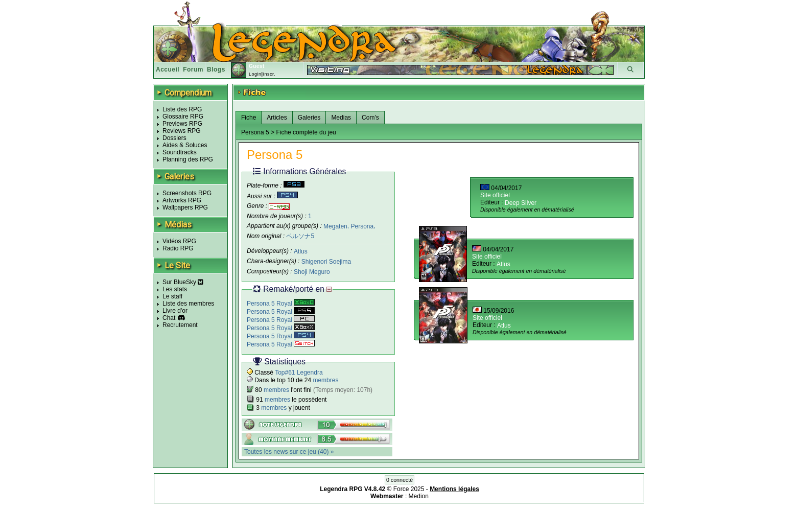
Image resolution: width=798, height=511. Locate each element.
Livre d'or (174, 310)
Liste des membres (188, 303)
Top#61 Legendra (298, 372)
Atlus (301, 251)
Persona (361, 225)
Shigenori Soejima (326, 261)
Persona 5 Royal (281, 303)
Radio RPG (178, 248)
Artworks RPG (181, 200)
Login (255, 74)
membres (325, 380)
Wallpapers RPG (185, 207)
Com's (370, 117)
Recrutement (180, 325)
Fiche (248, 117)
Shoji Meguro (312, 271)
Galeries (309, 117)
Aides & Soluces (184, 145)
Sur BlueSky (182, 282)
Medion (419, 496)
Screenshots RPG (187, 193)
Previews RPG (182, 123)
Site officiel (495, 195)
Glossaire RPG (182, 116)
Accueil (167, 69)
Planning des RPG (187, 159)
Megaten (335, 225)
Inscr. (269, 74)
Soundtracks (179, 152)
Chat (168, 317)
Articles (277, 117)
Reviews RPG (181, 130)
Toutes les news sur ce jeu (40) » (289, 451)
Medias (341, 117)
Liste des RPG (182, 109)
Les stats (174, 289)
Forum (193, 69)
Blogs (216, 69)
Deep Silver (520, 202)
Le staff (172, 296)
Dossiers (174, 138)
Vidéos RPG (179, 241)
